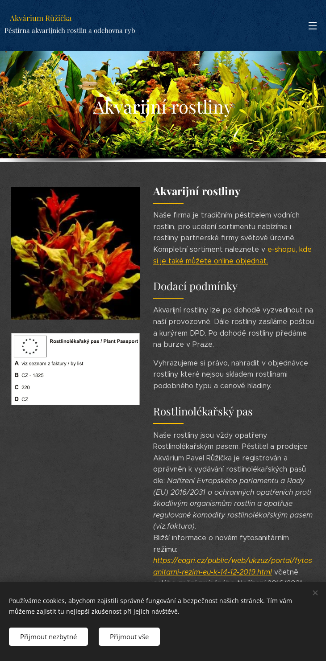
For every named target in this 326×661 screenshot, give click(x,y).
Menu (313, 25)
